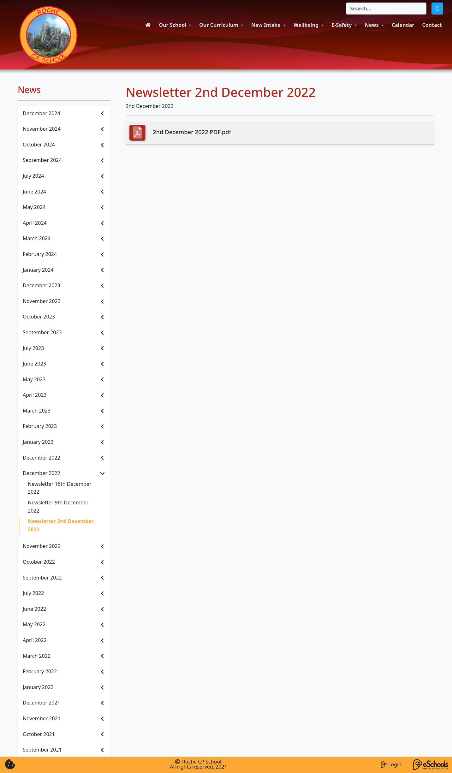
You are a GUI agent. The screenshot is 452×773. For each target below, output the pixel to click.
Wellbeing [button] (306, 24)
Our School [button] (173, 24)
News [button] (372, 24)
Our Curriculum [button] (218, 24)
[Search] (386, 9)
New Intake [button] (266, 24)
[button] (437, 9)
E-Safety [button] (341, 24)
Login (391, 763)
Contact (432, 24)
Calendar (403, 24)
